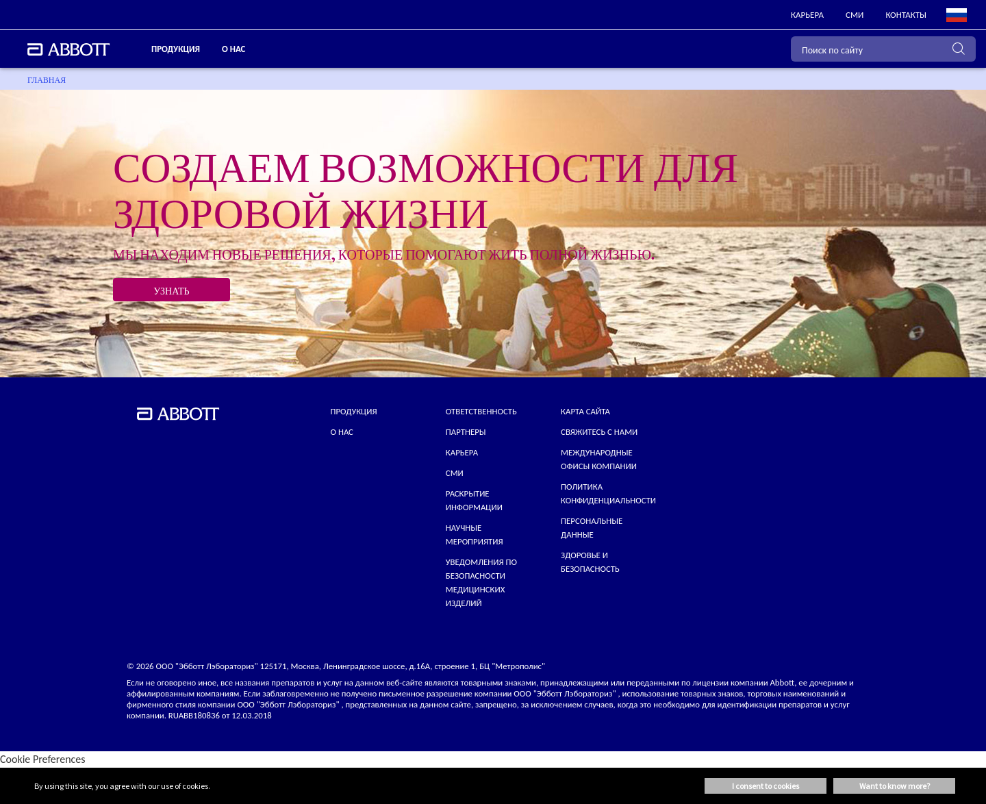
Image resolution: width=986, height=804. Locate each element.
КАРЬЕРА (462, 452)
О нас (342, 432)
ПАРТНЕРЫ (466, 432)
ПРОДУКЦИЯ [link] (175, 49)
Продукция (354, 411)
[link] (807, 15)
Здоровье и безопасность (590, 562)
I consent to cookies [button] (765, 786)
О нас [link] (233, 49)
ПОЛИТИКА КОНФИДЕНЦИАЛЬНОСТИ (608, 493)
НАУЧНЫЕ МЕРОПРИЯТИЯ (474, 535)
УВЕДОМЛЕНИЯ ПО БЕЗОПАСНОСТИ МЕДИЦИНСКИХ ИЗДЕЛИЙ (481, 582)
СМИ (455, 473)
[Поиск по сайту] (883, 49)
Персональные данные (591, 528)
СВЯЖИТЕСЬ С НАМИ (599, 432)
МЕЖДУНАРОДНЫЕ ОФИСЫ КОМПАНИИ (599, 459)
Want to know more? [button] (894, 786)
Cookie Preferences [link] (43, 759)
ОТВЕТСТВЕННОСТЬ (481, 411)
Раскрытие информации (474, 500)
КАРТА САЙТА (585, 411)
